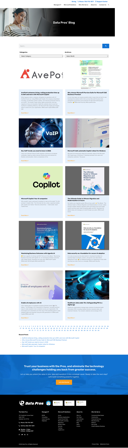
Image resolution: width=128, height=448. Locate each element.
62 (90, 329)
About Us (94, 5)
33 (99, 327)
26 (80, 327)
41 (31, 329)
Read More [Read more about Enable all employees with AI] (24, 318)
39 (26, 329)
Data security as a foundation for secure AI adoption (86, 253)
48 (51, 329)
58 (79, 329)
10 (37, 327)
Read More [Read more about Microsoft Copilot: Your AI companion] (24, 215)
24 (74, 327)
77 (51, 331)
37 (20, 329)
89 (84, 331)
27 (82, 327)
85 (73, 331)
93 (95, 331)
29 (88, 327)
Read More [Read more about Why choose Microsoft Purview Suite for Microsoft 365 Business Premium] (71, 113)
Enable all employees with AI (31, 303)
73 (40, 331)
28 (85, 327)
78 (54, 331)
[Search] (105, 46)
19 (60, 327)
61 (87, 329)
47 (48, 329)
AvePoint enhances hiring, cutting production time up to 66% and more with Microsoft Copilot (40, 93)
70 (32, 331)
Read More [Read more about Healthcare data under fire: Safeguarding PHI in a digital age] (71, 318)
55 (71, 329)
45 (43, 329)
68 (107, 329)
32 (96, 327)
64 (96, 329)
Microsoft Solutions (70, 5)
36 (108, 327)
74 (43, 331)
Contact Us (102, 5)
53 (65, 329)
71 (35, 331)
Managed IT (57, 5)
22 (68, 327)
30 (91, 327)
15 (50, 327)
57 (76, 329)
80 (59, 331)
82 (65, 331)
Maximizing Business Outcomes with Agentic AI (38, 253)
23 (71, 327)
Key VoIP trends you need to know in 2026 (36, 151)
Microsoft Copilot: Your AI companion (34, 199)
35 (105, 327)
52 (62, 329)
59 (82, 329)
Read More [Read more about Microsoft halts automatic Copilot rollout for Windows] (71, 161)
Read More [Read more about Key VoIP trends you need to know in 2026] (24, 161)
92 (93, 331)
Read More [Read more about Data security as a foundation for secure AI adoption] (71, 265)
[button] (108, 5)
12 (42, 327)
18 (58, 327)
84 (70, 331)
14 (47, 327)
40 (29, 329)
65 (99, 329)
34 (102, 327)
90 (87, 331)
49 (54, 329)
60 (85, 329)
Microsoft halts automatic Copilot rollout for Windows (87, 151)
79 (56, 331)
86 (76, 331)
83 (68, 331)
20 (63, 327)
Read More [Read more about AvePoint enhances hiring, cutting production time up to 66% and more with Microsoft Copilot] (24, 113)
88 (82, 331)
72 (37, 331)
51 (59, 329)
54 (68, 329)
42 (34, 329)
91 (90, 331)
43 (37, 329)
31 (94, 327)
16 (53, 327)
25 (77, 327)
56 (73, 329)
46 (45, 329)
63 (93, 329)
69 (29, 331)
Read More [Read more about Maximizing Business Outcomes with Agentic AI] (24, 265)
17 (55, 327)
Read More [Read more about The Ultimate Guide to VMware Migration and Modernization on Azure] (71, 215)
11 (40, 327)
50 (57, 329)
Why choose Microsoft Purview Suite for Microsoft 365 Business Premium (44, 340)
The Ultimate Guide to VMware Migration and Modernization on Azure (83, 200)
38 (23, 329)
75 (46, 331)
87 (79, 331)
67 (104, 329)
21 (66, 327)
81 (62, 331)
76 (48, 331)
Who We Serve (83, 5)
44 (40, 329)
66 (101, 329)
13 (45, 327)
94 (98, 331)
